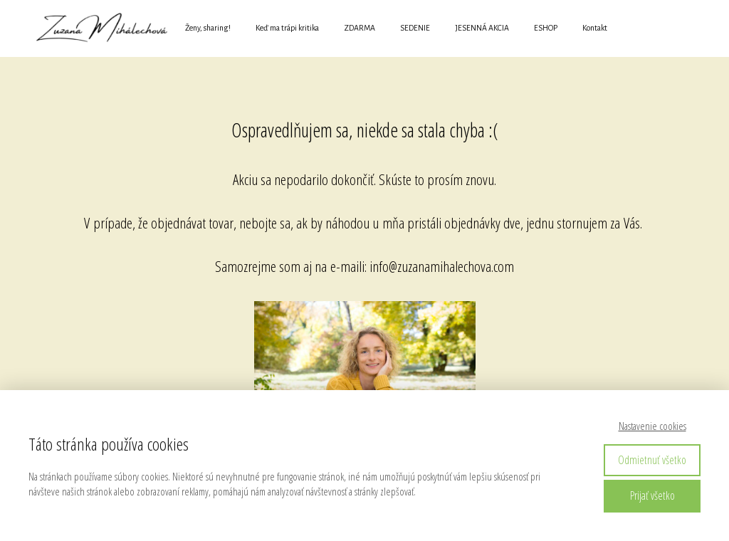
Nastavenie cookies (652, 426)
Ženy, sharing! (208, 27)
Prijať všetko (652, 495)
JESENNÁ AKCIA (482, 27)
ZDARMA (359, 27)
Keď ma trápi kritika (287, 27)
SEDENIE (415, 27)
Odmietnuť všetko (652, 460)
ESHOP (545, 27)
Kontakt (594, 27)
